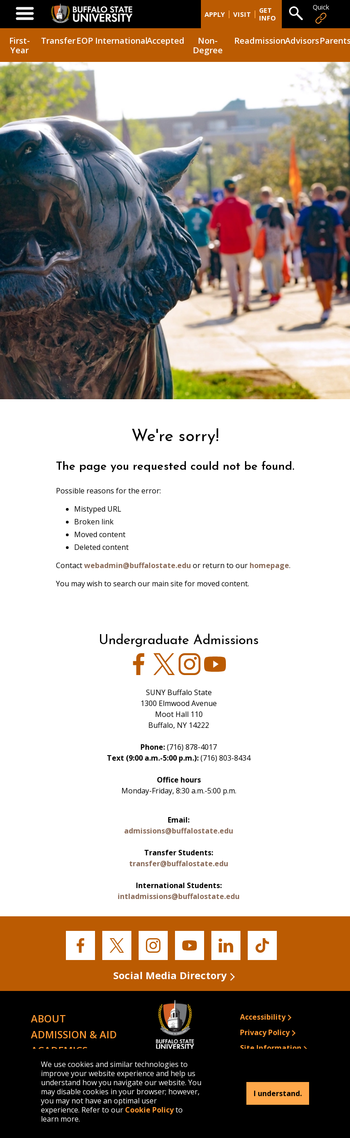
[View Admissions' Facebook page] (139, 672)
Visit (242, 14)
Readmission (258, 40)
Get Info (267, 14)
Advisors (301, 40)
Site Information (270, 1047)
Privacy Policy (265, 1032)
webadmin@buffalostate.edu (137, 565)
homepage (269, 565)
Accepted (165, 40)
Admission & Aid (74, 1034)
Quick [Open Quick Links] (321, 14)
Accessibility (262, 1016)
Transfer (57, 40)
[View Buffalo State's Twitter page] (164, 672)
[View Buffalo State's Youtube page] (215, 672)
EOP (84, 40)
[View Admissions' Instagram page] (189, 672)
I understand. (278, 1093)
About (48, 1018)
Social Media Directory (170, 974)
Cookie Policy (149, 1110)
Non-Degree (208, 44)
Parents (335, 40)
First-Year (19, 44)
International (120, 40)
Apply (215, 14)
